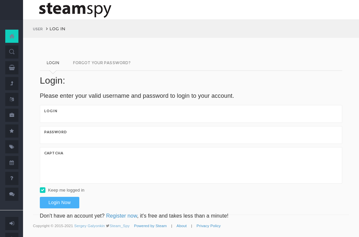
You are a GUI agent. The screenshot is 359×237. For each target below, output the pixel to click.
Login (50, 111)
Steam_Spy (120, 226)
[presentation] (94, 169)
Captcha (53, 153)
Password (55, 132)
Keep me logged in (66, 190)
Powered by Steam (150, 226)
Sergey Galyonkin (89, 226)
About (182, 226)
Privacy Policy (208, 226)
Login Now (59, 202)
